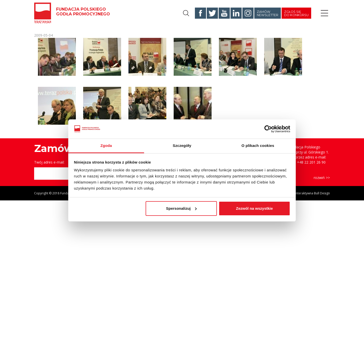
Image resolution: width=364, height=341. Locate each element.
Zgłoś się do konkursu (296, 13)
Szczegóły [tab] (182, 145)
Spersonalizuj (181, 208)
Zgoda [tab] (106, 145)
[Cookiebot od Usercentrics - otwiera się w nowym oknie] (268, 129)
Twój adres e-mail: (49, 162)
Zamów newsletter (267, 13)
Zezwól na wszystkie (254, 208)
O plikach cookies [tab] (257, 145)
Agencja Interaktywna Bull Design (306, 193)
